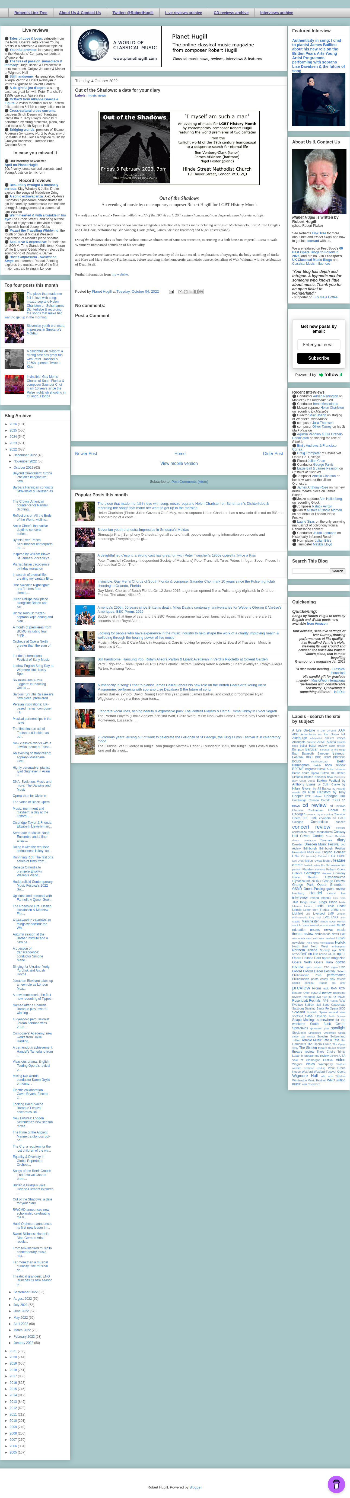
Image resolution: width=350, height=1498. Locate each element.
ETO (332, 856)
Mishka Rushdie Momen (324, 510)
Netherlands (322, 933)
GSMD (297, 889)
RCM (342, 988)
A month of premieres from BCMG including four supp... (32, 631)
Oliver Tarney (321, 427)
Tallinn (296, 1040)
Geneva (327, 873)
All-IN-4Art (316, 738)
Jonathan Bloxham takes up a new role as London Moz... (33, 985)
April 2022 (21, 1324)
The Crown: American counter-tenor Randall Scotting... (30, 505)
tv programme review (315, 1055)
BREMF (298, 769)
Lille (308, 913)
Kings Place (328, 902)
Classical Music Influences (311, 264)
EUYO (296, 860)
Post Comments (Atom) (189, 482)
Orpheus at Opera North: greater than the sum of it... (31, 645)
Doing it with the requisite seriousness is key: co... (32, 849)
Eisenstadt (299, 852)
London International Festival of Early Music (31, 658)
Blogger (195, 1487)
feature (327, 860)
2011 (14, 1414)
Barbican (311, 749)
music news (96, 95)
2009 (14, 1427)
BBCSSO (339, 757)
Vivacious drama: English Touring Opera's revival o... (31, 1065)
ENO (295, 856)
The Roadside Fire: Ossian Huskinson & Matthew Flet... (32, 910)
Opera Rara (323, 962)
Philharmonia (300, 978)
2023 (14, 443)
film (323, 865)
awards (341, 741)
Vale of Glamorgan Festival (312, 1060)
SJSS (309, 1016)
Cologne (297, 821)
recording (339, 992)
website (296, 1067)
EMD (310, 852)
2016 (14, 1383)
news (340, 938)
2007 (14, 1440)
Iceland (331, 893)
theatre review (303, 1051)
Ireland (314, 897)
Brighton (310, 769)
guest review (335, 889)
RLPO (332, 996)
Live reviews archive (183, 13)
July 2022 (21, 1305)
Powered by (318, 374)
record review (321, 993)
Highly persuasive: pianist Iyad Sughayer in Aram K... (31, 771)
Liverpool (319, 913)
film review (333, 865)
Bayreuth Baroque (315, 753)
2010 (14, 1421)
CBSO (336, 800)
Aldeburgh (299, 738)
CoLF (341, 818)
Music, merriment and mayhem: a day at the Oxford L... (30, 812)
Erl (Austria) (308, 856)
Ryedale (297, 1004)
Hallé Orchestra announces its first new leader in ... (32, 1225)
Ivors (342, 897)
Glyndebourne (335, 877)
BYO (308, 796)
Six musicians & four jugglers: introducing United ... (29, 684)
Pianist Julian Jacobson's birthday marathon (31, 566)
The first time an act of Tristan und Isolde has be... (31, 733)
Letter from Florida (316, 909)
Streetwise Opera (334, 1032)
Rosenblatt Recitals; (307, 1000)
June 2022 (22, 1311)
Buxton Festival (328, 780)
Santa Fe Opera (327, 1008)
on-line (313, 954)
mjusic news (327, 921)
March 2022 (23, 1330)
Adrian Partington (325, 396)
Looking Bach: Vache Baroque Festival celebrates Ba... (28, 1108)
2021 (14, 1351)
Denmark (326, 840)
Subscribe (318, 358)
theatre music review (331, 1047)
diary (341, 840)
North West (319, 946)
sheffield (297, 1016)
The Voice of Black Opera (31, 802)
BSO (330, 776)
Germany (339, 873)
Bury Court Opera (303, 780)
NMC (316, 942)
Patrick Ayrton (322, 506)
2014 (14, 1395)
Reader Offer (301, 992)
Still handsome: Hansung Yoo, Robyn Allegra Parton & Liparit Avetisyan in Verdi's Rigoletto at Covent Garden (182, 659)
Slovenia (320, 1016)
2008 (14, 1433)
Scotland (298, 1012)
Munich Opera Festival (305, 925)
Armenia (311, 741)
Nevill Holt (338, 933)
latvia (342, 902)
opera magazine (333, 958)
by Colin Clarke (328, 784)
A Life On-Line (303, 730)
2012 (14, 1408)
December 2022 (26, 455)
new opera (298, 938)
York (304, 1084)
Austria (331, 741)
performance (336, 975)
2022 (14, 449)
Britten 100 (327, 773)
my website (120, 274)
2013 (14, 1402)
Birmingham (301, 765)
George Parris (323, 465)
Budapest (339, 776)
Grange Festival (333, 881)
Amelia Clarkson (324, 476)
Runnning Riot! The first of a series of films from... (33, 859)
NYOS (296, 954)
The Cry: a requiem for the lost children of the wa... (32, 1148)
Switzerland (337, 1036)
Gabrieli (297, 873)
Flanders (308, 869)
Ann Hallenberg (330, 499)
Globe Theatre (304, 877)
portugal (309, 982)
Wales (310, 1064)
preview (301, 988)
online (323, 954)
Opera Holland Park (306, 958)
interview (300, 897)
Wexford (307, 1071)
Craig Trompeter (309, 453)
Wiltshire (340, 1076)
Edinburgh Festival (332, 848)
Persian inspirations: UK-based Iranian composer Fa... (32, 708)
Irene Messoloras (325, 404)
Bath (295, 753)
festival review (312, 865)
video (340, 1060)
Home (180, 453)
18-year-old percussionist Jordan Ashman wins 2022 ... (31, 1023)
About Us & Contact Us (80, 13)
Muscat (324, 925)
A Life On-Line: (327, 730)
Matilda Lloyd (322, 544)
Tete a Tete (331, 1040)
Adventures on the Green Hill (323, 734)
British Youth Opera (305, 773)
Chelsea (297, 810)
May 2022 (21, 1318)
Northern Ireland (304, 950)
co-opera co (327, 818)
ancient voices (335, 738)
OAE (303, 954)
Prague (323, 982)
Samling (310, 1008)
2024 (14, 437)
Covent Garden (311, 836)
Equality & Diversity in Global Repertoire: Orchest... (28, 1161)
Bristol (321, 769)
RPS (326, 1000)
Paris (318, 975)
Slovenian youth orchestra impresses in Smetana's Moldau (143, 530)
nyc (334, 950)
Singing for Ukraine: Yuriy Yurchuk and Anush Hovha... (31, 970)
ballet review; (337, 745)
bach (295, 745)
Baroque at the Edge (332, 749)
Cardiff (325, 800)
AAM (341, 730)
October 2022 (24, 467)
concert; (340, 827)
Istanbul (326, 897)
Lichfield (297, 913)
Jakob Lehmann (324, 533)
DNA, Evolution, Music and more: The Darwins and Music (32, 785)
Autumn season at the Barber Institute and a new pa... (30, 938)
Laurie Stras (305, 521)
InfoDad (339, 692)
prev (342, 982)
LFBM (335, 909)
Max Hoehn (318, 415)
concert (340, 821)
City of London (324, 814)
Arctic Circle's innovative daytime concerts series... (30, 530)
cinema (311, 814)
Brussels (320, 776)
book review (335, 765)
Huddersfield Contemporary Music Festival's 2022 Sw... (33, 886)
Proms (317, 988)
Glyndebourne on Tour (306, 881)
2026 (14, 424)
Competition (319, 822)
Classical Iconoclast (338, 671)
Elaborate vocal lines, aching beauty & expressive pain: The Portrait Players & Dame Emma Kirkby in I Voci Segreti (187, 711)
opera (341, 954)
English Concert (333, 852)
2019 (14, 1363)
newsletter (299, 942)
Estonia (322, 856)
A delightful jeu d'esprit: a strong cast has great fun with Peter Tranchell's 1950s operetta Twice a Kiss (176, 555)
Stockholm (299, 1032)
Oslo (342, 967)
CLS (305, 818)
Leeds (319, 906)
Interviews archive (276, 13)
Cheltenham (315, 810)
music (332, 925)
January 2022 (24, 1343)
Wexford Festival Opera (329, 1071)
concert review (311, 827)
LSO (334, 917)
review (296, 996)
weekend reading (314, 1067)
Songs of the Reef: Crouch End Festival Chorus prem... (32, 1175)
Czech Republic (335, 836)
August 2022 (23, 1299)
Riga (324, 996)
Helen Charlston (332, 408)
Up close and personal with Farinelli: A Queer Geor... (32, 898)
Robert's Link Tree (30, 13)
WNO (331, 1080)
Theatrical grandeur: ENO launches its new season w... (32, 1280)
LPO (326, 917)
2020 (14, 1357)
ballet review (318, 745)
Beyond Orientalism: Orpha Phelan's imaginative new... (32, 477)
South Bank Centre (327, 1024)
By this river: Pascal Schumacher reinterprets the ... (32, 544)
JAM (295, 902)
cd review (314, 805)
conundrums (324, 831)
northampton (338, 946)
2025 (14, 430)
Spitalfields (300, 1028)
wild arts (327, 1076)
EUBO (341, 856)
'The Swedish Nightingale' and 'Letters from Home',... (31, 589)
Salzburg (298, 1008)
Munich (341, 921)
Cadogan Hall (334, 796)
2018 (14, 1370)
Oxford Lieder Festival (319, 971)
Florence (320, 869)
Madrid (296, 921)
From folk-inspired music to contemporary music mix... (32, 1252)
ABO (295, 734)
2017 (14, 1376)
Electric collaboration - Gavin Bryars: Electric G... (30, 1094)
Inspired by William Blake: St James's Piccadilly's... (32, 556)
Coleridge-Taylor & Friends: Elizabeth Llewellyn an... (32, 824)
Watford (340, 1064)
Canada (313, 800)
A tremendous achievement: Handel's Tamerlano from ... (33, 1051)
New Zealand (327, 938)
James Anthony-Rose (312, 487)
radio (326, 988)
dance (295, 840)
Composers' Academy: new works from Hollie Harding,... (32, 1037)
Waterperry (326, 1064)
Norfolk (340, 942)
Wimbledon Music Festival (309, 1080)
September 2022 (26, 1292)
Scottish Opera (317, 1012)
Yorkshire (314, 1084)
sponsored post (319, 1028)
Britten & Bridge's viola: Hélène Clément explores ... (33, 1189)
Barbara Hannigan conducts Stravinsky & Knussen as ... (33, 491)
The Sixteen (308, 1048)
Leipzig (296, 909)
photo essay (319, 978)
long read (315, 917)
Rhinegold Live (311, 996)
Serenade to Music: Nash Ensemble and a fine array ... (31, 837)
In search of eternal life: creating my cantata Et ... (33, 576)
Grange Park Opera (309, 885)
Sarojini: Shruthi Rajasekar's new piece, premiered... (33, 696)
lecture (308, 906)
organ (334, 967)
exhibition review (311, 860)
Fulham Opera (336, 869)
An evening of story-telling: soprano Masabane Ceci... (32, 757)
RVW (342, 1000)
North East (300, 946)
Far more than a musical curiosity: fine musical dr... (30, 1266)
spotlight (338, 1028)
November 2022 (26, 461)
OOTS (332, 954)
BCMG (296, 761)
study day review (303, 1036)
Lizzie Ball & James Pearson (317, 468)
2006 (14, 1446)
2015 (14, 1389)
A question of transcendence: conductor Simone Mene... (28, 954)
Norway (325, 950)
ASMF (321, 741)
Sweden (322, 1036)
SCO (342, 1008)
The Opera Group (319, 1044)
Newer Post (86, 453)
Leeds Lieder (335, 906)
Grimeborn (337, 885)
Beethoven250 (319, 761)
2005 (14, 1452)
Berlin (341, 761)
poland (296, 982)
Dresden (297, 844)
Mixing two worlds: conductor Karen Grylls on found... (31, 1080)
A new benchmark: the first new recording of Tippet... (33, 997)
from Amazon (317, 623)
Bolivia (317, 765)
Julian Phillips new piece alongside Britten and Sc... (30, 603)
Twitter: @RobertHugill (133, 13)
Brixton (308, 776)
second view (337, 1012)
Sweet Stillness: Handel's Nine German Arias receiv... (31, 1238)
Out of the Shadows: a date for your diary (32, 1201)
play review (337, 978)
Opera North (302, 962)
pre (334, 982)
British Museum (336, 769)
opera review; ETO (317, 967)
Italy (335, 897)
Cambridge (299, 800)
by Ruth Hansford (317, 792)
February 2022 (25, 1337)
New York (312, 938)
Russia (334, 1000)
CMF (314, 818)
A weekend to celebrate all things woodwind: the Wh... (32, 924)
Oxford (297, 971)
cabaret (318, 796)
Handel (315, 893)
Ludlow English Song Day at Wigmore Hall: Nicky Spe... (33, 670)
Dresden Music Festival (322, 844)
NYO (342, 950)
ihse (343, 893)
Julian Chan (316, 461)
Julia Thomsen (322, 423)
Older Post (273, 453)
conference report (304, 831)
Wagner (297, 1064)
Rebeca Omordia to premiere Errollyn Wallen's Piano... (27, 871)
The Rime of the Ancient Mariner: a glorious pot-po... (31, 1136)
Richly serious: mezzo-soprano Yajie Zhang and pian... (33, 617)
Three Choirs (326, 1051)
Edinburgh (310, 848)
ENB (318, 852)
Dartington (310, 840)
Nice (309, 942)
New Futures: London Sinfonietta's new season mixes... (33, 1122)
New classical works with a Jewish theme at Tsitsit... (32, 745)
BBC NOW (323, 757)
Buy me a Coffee (325, 297)
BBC (309, 757)
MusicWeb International (328, 680)
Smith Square (337, 1016)
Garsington (312, 873)
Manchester (310, 921)
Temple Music (311, 1040)
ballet (303, 745)
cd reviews (337, 805)
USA (342, 1055)
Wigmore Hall (305, 1076)
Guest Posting (314, 889)
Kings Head (308, 902)
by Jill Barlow (322, 788)
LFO (342, 909)
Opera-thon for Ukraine (29, 796)
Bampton (298, 749)
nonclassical (327, 942)
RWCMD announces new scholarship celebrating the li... (31, 1213)
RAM (334, 988)
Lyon (342, 917)
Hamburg (298, 893)
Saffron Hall (313, 1004)
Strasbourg (314, 1032)
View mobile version (179, 463)
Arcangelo (299, 741)
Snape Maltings (303, 1020)
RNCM (341, 996)
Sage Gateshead (334, 1004)
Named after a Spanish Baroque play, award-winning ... (30, 1009)
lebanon (296, 906)
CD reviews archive (231, 13)
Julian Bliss (323, 540)
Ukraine (334, 1055)
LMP (331, 913)
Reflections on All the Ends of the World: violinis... (32, 517)
